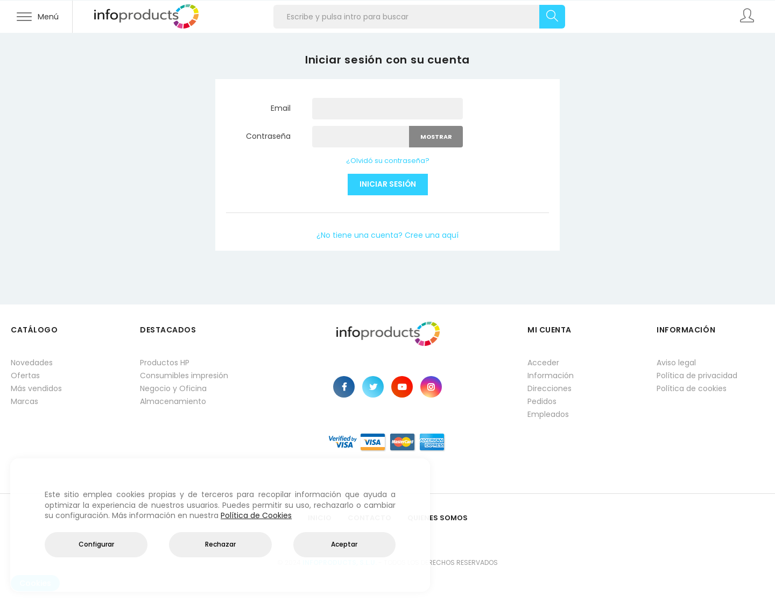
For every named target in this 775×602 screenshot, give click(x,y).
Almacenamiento (173, 401)
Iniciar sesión (388, 184)
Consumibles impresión (184, 375)
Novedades (32, 362)
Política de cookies (692, 388)
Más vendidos (36, 388)
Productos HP (164, 362)
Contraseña (268, 136)
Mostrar (436, 136)
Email (281, 108)
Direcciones (549, 388)
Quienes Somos (437, 518)
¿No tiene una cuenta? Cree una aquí (387, 235)
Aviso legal (676, 362)
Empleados (548, 414)
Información (550, 375)
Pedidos (541, 401)
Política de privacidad (697, 375)
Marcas (24, 401)
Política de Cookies (256, 515)
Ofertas (25, 375)
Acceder (543, 362)
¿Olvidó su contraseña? (387, 160)
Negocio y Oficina (173, 388)
